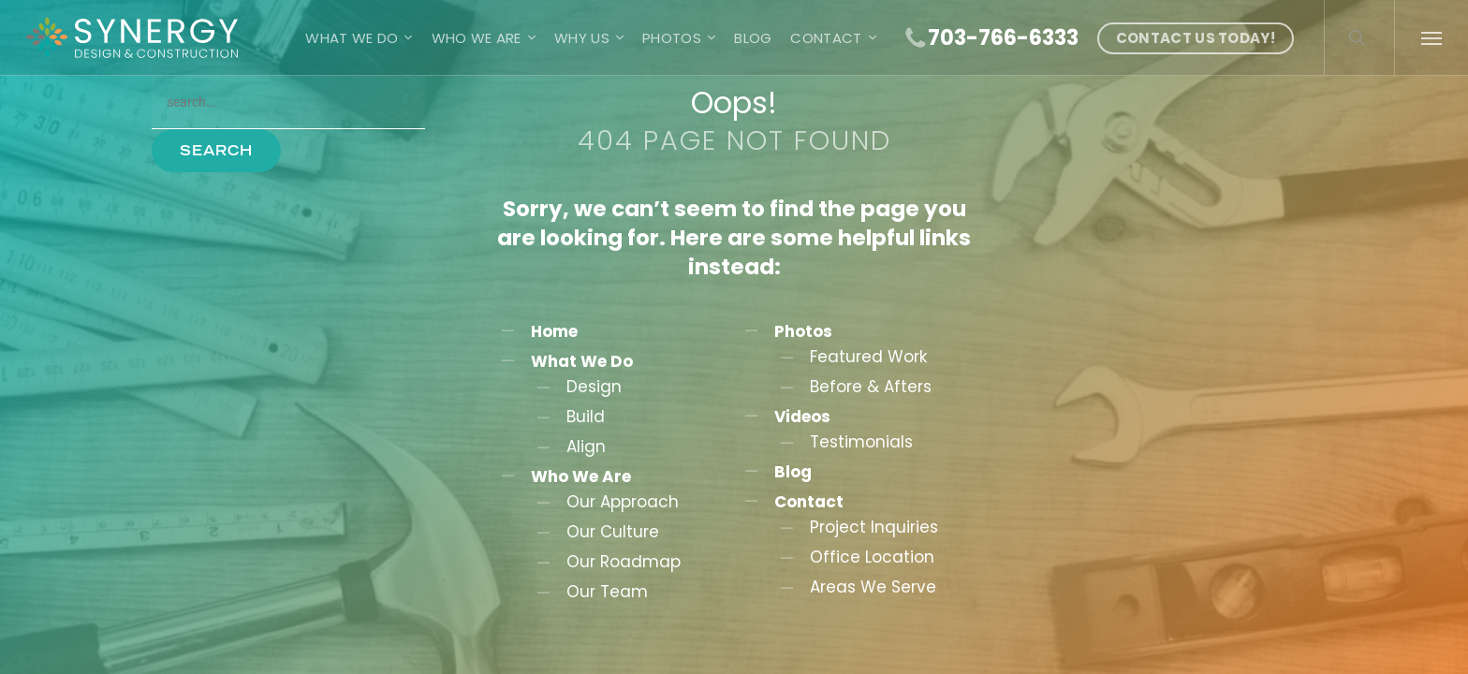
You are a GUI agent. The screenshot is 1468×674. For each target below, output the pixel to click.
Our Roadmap (623, 561)
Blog (793, 472)
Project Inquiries (874, 527)
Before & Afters (871, 386)
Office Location (872, 557)
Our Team (607, 591)
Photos (803, 331)
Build (585, 416)
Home (554, 331)
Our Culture (612, 531)
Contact (809, 502)
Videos (802, 416)
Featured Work (868, 356)
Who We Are (581, 476)
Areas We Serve (873, 587)
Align (586, 446)
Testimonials (861, 442)
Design (594, 386)
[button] (1431, 37)
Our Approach (622, 502)
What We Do (582, 361)
